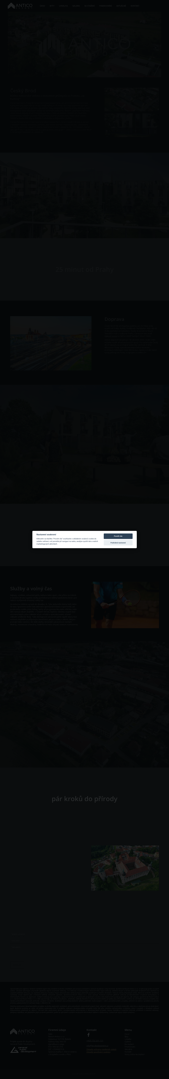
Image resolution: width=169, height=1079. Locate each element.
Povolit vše (118, 536)
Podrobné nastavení (118, 543)
